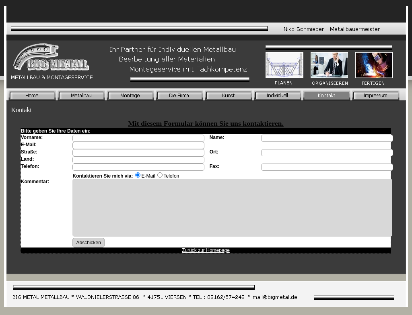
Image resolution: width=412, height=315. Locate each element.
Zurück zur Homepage (206, 250)
